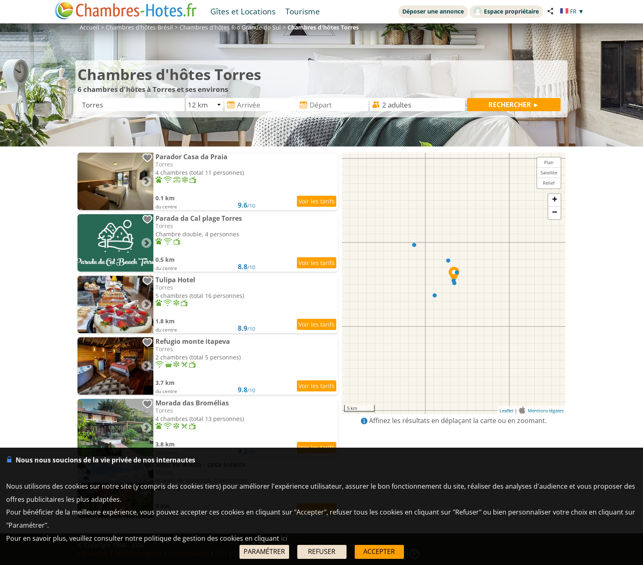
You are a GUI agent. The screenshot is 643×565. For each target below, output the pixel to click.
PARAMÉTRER (264, 551)
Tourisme (302, 11)
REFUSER (321, 551)
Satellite (548, 172)
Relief (549, 183)
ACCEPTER (379, 551)
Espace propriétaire (506, 11)
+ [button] (554, 200)
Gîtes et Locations (243, 11)
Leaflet (506, 410)
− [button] (554, 213)
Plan (549, 162)
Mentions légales (545, 410)
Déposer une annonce (433, 11)
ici (284, 538)
